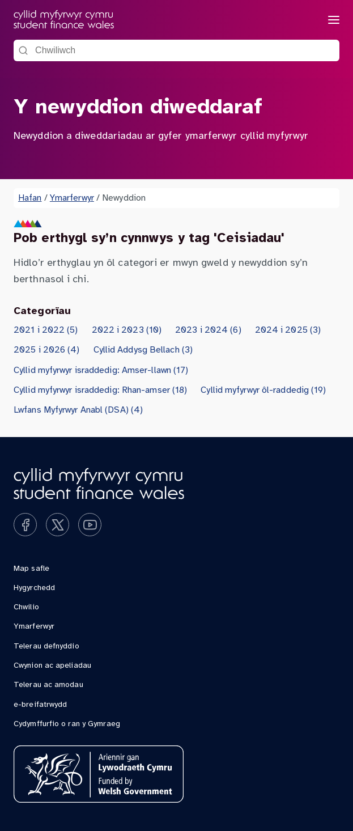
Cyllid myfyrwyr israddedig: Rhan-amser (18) (100, 390)
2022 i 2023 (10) (127, 330)
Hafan (30, 198)
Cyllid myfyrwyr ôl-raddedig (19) (263, 390)
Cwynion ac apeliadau (52, 666)
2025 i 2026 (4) (47, 350)
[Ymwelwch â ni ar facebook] (25, 524)
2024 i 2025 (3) (288, 330)
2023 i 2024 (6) (208, 330)
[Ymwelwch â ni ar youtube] (89, 524)
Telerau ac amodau (48, 685)
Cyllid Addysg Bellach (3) (143, 350)
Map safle (31, 569)
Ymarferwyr (72, 198)
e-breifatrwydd (40, 705)
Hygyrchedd (34, 588)
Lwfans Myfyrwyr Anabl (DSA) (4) (78, 410)
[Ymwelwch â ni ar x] (57, 524)
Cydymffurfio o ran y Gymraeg (67, 724)
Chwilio (26, 607)
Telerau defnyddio (46, 646)
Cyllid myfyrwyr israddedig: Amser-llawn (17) (101, 370)
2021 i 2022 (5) (46, 330)
